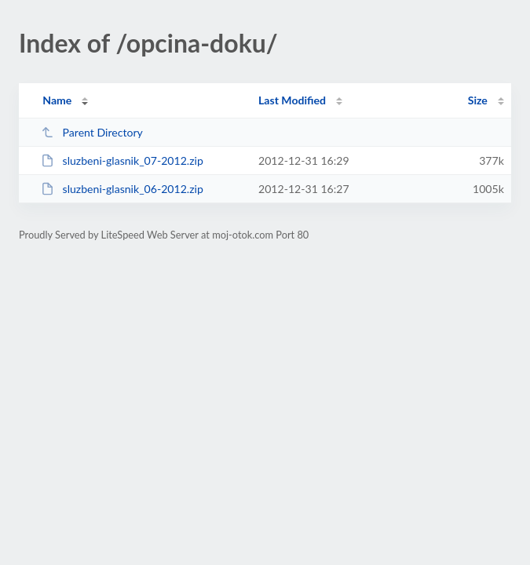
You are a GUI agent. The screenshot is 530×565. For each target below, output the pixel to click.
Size (478, 100)
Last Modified (292, 100)
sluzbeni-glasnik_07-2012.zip (122, 160)
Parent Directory (92, 132)
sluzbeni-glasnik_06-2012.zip (122, 188)
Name (56, 100)
